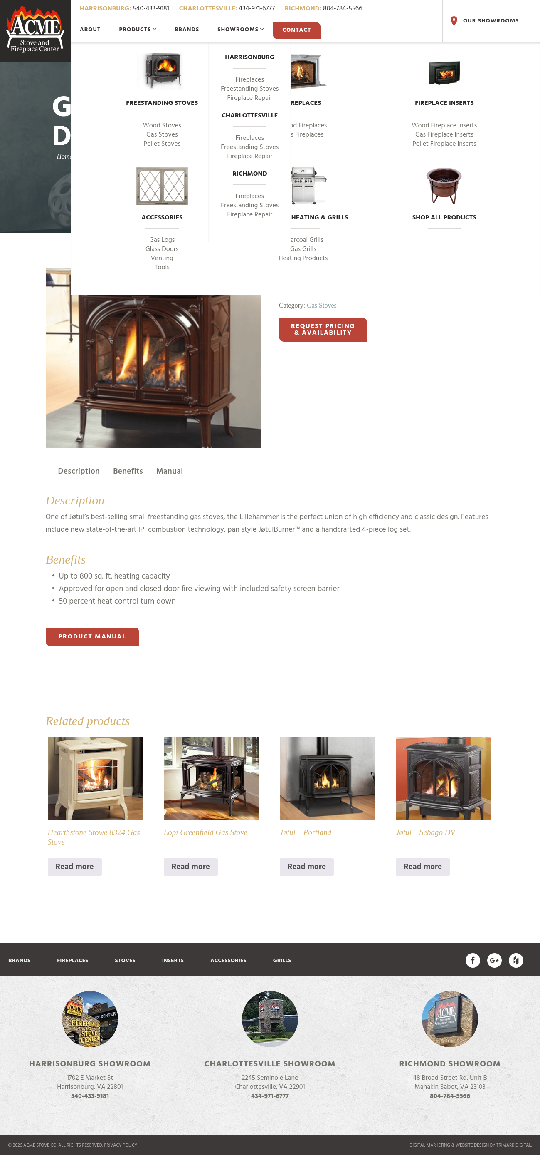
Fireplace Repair (250, 98)
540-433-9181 (124, 8)
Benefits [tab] (128, 471)
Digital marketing (429, 1145)
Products (137, 30)
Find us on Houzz (516, 960)
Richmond (249, 174)
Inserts (173, 961)
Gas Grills (303, 249)
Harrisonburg (249, 58)
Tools (162, 267)
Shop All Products (444, 195)
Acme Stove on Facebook (473, 960)
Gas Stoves (162, 134)
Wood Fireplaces (303, 125)
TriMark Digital (513, 1145)
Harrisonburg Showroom (90, 1064)
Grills (282, 961)
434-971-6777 (227, 8)
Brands (187, 30)
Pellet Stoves (161, 144)
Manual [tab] (169, 471)
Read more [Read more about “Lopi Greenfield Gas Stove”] (191, 867)
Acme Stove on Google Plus (494, 960)
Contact (296, 30)
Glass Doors (162, 249)
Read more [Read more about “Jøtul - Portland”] (307, 867)
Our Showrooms (484, 21)
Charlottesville (250, 116)
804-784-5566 (323, 8)
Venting (162, 258)
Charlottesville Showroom (270, 1064)
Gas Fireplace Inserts (444, 134)
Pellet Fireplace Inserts (444, 144)
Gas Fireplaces (303, 134)
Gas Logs (162, 240)
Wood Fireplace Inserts (444, 125)
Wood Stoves (162, 125)
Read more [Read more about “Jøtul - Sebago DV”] (423, 867)
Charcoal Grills (303, 240)
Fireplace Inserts (444, 81)
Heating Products (303, 258)
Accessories (162, 195)
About (90, 30)
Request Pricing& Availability (323, 329)
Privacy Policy (121, 1145)
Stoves (125, 961)
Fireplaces (303, 81)
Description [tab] (79, 471)
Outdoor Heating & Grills (303, 195)
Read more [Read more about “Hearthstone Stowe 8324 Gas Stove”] (75, 867)
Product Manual (92, 636)
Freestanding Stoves (162, 81)
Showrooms (240, 30)
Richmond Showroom (450, 1064)
